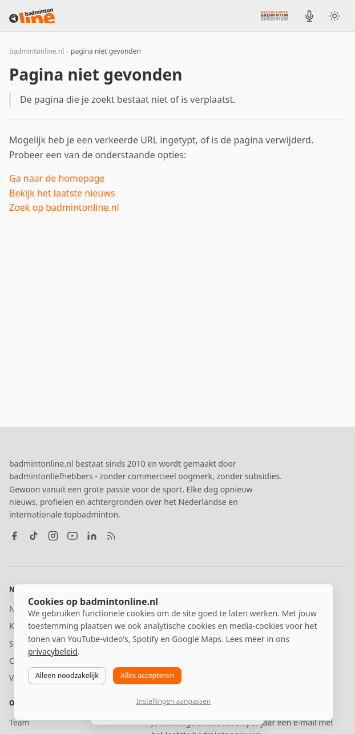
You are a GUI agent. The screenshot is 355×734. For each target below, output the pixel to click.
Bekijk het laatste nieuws (62, 193)
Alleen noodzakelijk (67, 675)
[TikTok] (34, 536)
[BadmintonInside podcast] (309, 16)
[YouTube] (72, 536)
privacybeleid (53, 651)
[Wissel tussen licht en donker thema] (334, 16)
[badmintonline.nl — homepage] (32, 16)
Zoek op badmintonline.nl (64, 207)
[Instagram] (53, 536)
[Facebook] (14, 536)
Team (19, 722)
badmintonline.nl (36, 51)
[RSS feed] (111, 536)
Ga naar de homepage (57, 178)
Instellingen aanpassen (173, 701)
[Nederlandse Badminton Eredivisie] (274, 15)
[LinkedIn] (92, 536)
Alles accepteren (147, 675)
